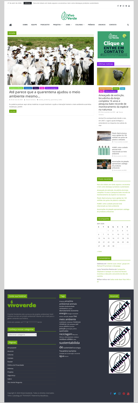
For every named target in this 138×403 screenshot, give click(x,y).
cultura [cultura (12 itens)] (70, 308)
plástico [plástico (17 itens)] (67, 326)
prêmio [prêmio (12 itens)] (75, 328)
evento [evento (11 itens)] (61, 316)
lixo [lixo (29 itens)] (75, 316)
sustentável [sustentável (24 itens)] (68, 347)
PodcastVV (45, 25)
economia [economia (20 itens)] (74, 310)
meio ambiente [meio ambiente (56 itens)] (67, 319)
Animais (116, 88)
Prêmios (91, 25)
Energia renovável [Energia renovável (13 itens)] (72, 313)
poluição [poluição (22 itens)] (62, 328)
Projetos (57, 25)
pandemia (47, 99)
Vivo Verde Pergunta (15, 382)
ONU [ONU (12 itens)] (68, 324)
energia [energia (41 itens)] (63, 313)
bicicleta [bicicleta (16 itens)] (61, 306)
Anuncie (101, 25)
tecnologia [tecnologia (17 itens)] (77, 347)
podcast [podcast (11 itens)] (72, 326)
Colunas (79, 25)
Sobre (25, 25)
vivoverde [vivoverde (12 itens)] (77, 353)
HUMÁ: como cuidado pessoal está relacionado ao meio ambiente (120, 150)
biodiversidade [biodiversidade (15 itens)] (69, 306)
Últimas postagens (51, 88)
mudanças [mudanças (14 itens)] (69, 322)
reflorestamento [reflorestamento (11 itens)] (68, 336)
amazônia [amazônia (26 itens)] (69, 300)
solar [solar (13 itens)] (74, 339)
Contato (112, 25)
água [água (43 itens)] (61, 355)
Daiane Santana (31, 99)
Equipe (34, 25)
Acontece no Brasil (105, 88)
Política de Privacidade (16, 365)
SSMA (68, 25)
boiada (41, 99)
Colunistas (28, 88)
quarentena (54, 99)
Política (36, 88)
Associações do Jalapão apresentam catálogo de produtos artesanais (120, 164)
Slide (42, 88)
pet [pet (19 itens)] (77, 324)
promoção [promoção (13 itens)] (69, 328)
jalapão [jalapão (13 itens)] (71, 316)
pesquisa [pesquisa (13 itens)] (72, 324)
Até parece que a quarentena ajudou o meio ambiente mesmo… (44, 93)
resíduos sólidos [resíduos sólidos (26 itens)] (66, 339)
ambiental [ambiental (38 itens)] (64, 303)
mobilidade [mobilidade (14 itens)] (62, 322)
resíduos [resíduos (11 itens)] (76, 336)
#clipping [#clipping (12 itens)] (61, 301)
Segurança (11, 375)
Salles (60, 99)
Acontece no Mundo (16, 88)
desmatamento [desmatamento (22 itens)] (65, 310)
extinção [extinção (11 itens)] (66, 316)
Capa (122, 88)
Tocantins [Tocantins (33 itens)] (63, 350)
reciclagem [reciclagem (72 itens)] (65, 333)
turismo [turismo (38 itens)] (72, 350)
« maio (99, 251)
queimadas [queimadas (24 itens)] (63, 330)
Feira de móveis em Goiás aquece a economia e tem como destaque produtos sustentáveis (66, 3)
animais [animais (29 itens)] (73, 303)
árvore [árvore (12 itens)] (66, 356)
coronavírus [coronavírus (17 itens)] (63, 308)
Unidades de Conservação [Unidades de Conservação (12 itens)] (66, 353)
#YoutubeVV (12, 347)
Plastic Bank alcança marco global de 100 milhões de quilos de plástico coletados (119, 136)
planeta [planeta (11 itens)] (61, 326)
